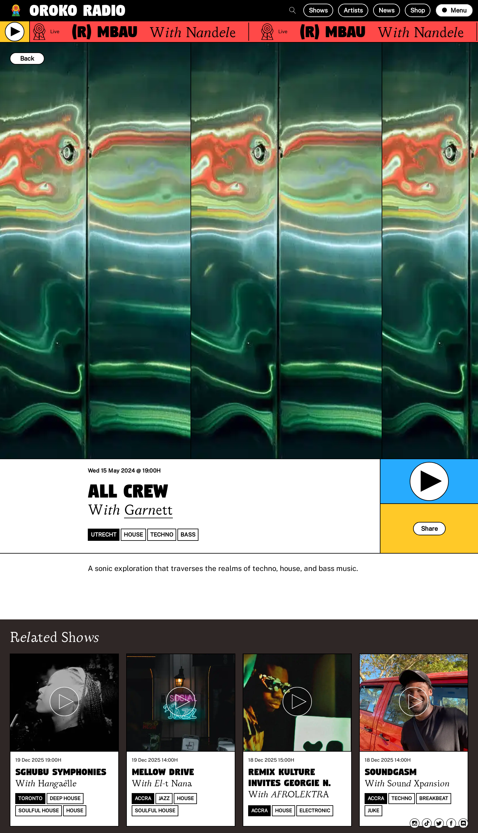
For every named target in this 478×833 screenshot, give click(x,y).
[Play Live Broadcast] (14, 31)
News (386, 10)
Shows (318, 10)
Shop (417, 10)
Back (27, 58)
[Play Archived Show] (429, 481)
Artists (353, 10)
